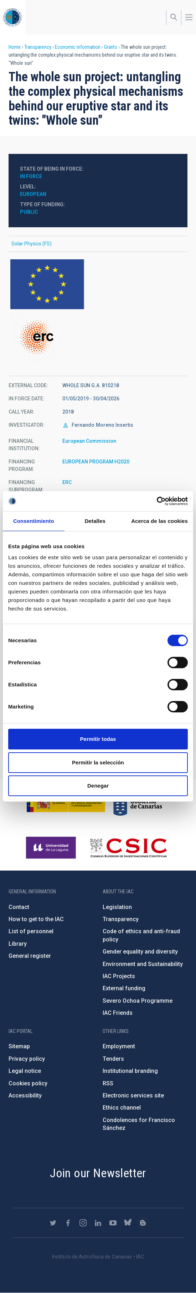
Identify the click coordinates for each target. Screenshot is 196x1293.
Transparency (37, 47)
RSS (108, 1083)
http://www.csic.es (128, 848)
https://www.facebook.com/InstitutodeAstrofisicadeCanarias (68, 1222)
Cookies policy (28, 1083)
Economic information (77, 47)
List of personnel (31, 931)
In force (31, 176)
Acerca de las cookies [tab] (159, 521)
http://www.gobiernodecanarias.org (138, 802)
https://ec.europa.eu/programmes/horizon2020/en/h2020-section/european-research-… (98, 337)
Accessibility (25, 1095)
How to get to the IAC (36, 919)
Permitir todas (98, 739)
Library (18, 943)
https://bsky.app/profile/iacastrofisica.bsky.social (127, 1222)
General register (30, 955)
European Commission (89, 441)
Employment (119, 1046)
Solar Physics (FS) (31, 243)
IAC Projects (119, 976)
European (33, 194)
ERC (67, 482)
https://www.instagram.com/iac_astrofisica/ (83, 1222)
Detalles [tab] (95, 521)
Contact (19, 907)
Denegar (98, 786)
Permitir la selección (98, 762)
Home (15, 47)
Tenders (113, 1058)
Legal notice (25, 1071)
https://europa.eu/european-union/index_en (98, 284)
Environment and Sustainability (143, 964)
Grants (110, 47)
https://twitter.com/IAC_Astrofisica (53, 1222)
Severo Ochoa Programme (137, 1000)
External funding (124, 988)
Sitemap (19, 1046)
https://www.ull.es (52, 848)
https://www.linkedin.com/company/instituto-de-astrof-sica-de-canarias (98, 1222)
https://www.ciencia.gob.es (65, 802)
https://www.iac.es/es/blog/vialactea (142, 1222)
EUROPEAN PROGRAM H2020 (95, 461)
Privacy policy (27, 1058)
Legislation (117, 907)
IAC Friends (118, 1012)
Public (29, 212)
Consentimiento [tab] (33, 521)
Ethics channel (122, 1107)
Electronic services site (133, 1095)
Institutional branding (130, 1071)
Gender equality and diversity (140, 951)
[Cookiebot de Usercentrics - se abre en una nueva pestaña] (156, 501)
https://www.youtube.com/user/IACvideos (112, 1222)
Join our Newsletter (98, 1173)
